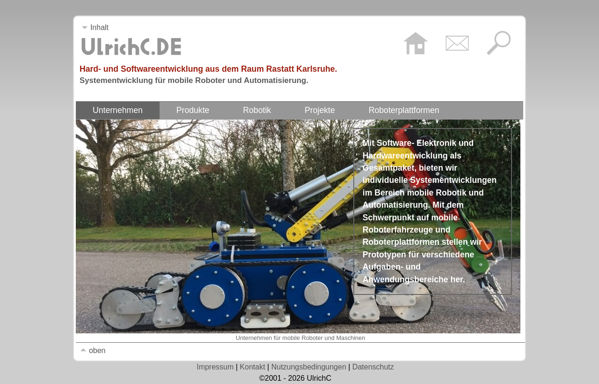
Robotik (257, 110)
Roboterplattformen (404, 110)
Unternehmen (118, 110)
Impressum (215, 367)
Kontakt (252, 367)
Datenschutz (373, 367)
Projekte (320, 110)
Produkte (193, 110)
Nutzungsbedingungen (308, 367)
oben (92, 350)
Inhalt (95, 27)
